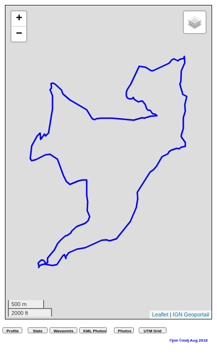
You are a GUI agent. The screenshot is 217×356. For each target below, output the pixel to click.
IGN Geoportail (191, 314)
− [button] (19, 34)
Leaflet (160, 314)
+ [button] (19, 18)
